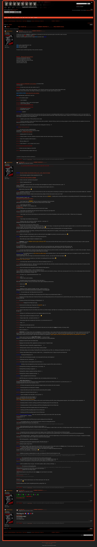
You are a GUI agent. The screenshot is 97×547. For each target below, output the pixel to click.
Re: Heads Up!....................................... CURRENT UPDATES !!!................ (33, 162)
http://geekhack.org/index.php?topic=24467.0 (24, 198)
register (16, 9)
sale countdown (19, 515)
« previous (89, 529)
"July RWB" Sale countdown (27, 131)
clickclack (32, 532)
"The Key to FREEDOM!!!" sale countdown (28, 83)
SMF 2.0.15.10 (44, 542)
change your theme (89, 10)
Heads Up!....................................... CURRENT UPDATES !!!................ (32, 30)
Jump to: (82, 535)
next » (92, 529)
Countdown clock (19, 207)
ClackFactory (9, 31)
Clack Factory (29, 159)
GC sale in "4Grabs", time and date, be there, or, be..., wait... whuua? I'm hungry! (35, 172)
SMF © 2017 (49, 542)
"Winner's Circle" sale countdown (26, 56)
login (13, 9)
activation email (12, 10)
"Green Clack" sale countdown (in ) (28, 177)
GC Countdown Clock (20, 497)
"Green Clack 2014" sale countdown (32, 93)
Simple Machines (53, 542)
